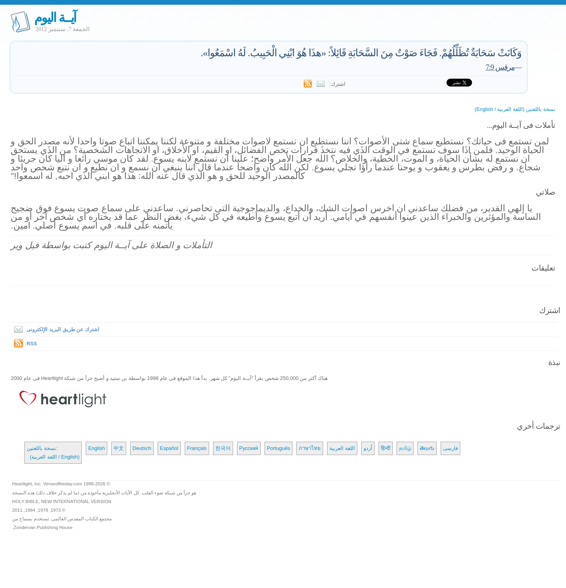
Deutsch (141, 448)
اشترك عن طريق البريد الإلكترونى (55, 329)
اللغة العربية (342, 448)
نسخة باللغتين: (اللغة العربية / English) (53, 452)
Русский (248, 448)
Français (197, 448)
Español (169, 448)
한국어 (223, 448)
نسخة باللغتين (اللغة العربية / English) (515, 109)
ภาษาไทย (310, 448)
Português (278, 448)
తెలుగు (427, 448)
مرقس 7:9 (500, 67)
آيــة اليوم (55, 17)
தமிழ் (405, 448)
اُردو (368, 448)
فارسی (450, 448)
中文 (119, 448)
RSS (31, 344)
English (96, 448)
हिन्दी (385, 448)
